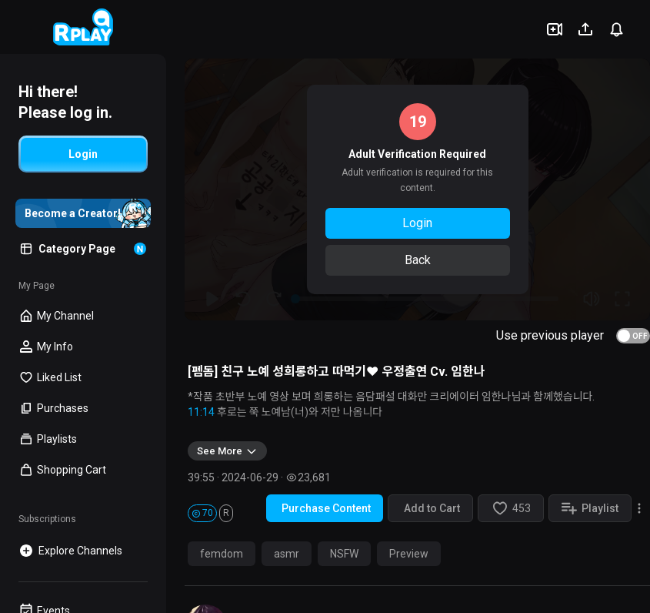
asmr (286, 554)
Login (417, 223)
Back (418, 260)
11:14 (201, 412)
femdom (221, 554)
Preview (408, 554)
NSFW (344, 554)
